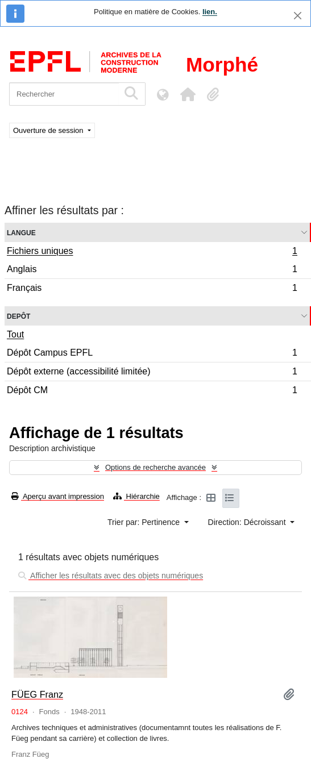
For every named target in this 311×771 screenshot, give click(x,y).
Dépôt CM (151, 391)
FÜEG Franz (37, 694)
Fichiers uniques (151, 252)
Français (151, 289)
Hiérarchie (136, 496)
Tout (15, 334)
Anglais (151, 270)
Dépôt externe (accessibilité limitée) (151, 373)
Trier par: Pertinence (144, 522)
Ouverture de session (49, 130)
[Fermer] (297, 16)
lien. (209, 11)
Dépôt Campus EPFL (151, 354)
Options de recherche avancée (155, 467)
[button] (187, 94)
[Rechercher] (64, 94)
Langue (21, 232)
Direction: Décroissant (248, 522)
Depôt (18, 315)
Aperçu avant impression (57, 496)
